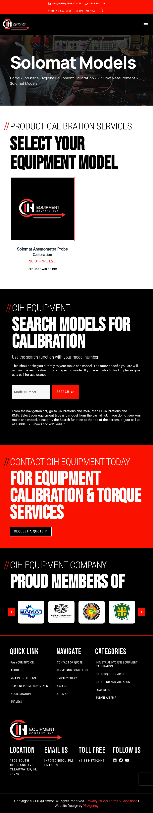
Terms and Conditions (72, 670)
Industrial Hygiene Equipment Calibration (59, 78)
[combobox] (31, 392)
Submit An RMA (106, 697)
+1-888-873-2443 (91, 760)
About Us (17, 670)
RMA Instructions (23, 678)
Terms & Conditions (123, 801)
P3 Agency (90, 805)
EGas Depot (104, 690)
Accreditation (21, 694)
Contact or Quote (70, 662)
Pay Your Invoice (22, 662)
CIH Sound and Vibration (113, 682)
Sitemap (62, 694)
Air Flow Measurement (116, 78)
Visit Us (62, 686)
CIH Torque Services (110, 674)
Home (15, 78)
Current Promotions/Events (31, 686)
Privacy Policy (67, 678)
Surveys (16, 701)
